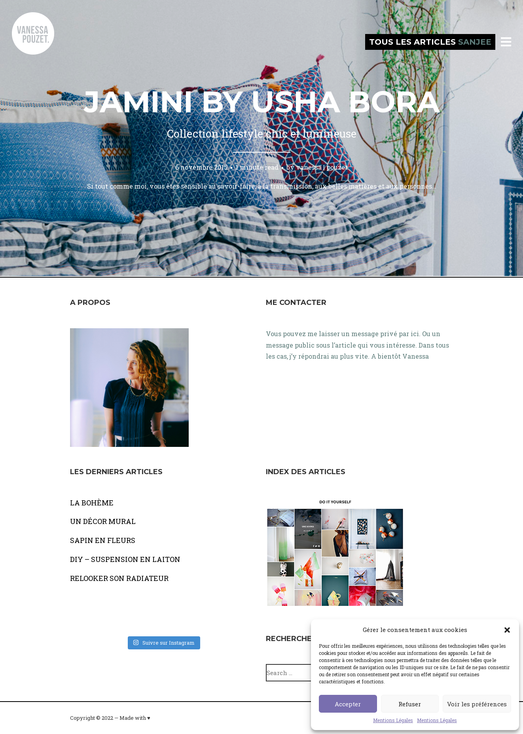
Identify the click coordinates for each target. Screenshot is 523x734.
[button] (507, 630)
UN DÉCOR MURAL (103, 521)
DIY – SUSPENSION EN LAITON (125, 559)
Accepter (348, 704)
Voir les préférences (477, 704)
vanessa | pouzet (322, 167)
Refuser (409, 704)
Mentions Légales (393, 720)
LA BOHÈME (92, 502)
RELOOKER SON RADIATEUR (119, 578)
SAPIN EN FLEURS (102, 540)
